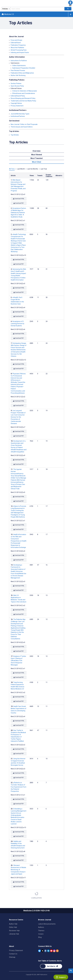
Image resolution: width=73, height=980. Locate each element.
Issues (40, 934)
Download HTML (18, 198)
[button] (70, 2)
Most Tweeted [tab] (36, 158)
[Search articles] (67, 8)
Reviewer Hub (14, 931)
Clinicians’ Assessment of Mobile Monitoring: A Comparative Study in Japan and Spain (18, 869)
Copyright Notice (16, 103)
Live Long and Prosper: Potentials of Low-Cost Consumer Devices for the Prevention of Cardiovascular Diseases (18, 417)
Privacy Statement (17, 106)
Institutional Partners (18, 116)
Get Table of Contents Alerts (50, 961)
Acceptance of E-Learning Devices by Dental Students (17, 324)
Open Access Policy (17, 86)
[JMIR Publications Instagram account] (54, 950)
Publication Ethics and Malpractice (22, 73)
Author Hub (13, 924)
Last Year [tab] (44, 169)
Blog (40, 937)
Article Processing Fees (19, 50)
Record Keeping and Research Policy (23, 98)
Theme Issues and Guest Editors (22, 127)
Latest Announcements (47, 924)
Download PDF (18, 203)
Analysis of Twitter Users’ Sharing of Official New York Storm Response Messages (18, 660)
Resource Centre (16, 920)
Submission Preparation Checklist (23, 68)
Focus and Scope (16, 40)
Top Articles (15, 135)
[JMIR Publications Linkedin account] (48, 950)
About (11, 946)
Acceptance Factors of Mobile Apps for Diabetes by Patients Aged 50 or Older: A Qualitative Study (18, 212)
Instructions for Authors (19, 60)
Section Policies (16, 83)
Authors (41, 927)
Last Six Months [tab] (32, 169)
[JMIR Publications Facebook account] (45, 950)
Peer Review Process (18, 70)
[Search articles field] (37, 8)
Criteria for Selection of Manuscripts (24, 91)
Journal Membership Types (20, 114)
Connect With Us (45, 946)
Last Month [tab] (21, 169)
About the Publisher (17, 47)
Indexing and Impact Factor (20, 52)
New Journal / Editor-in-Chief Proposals (24, 124)
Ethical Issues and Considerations (23, 93)
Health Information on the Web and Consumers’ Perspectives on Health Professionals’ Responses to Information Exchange (18, 541)
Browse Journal (44, 920)
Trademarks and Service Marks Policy (23, 101)
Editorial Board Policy (18, 96)
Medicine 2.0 (8, 14)
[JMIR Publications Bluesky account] (39, 950)
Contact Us (13, 954)
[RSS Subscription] (57, 950)
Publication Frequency (18, 45)
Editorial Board (16, 42)
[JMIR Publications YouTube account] (51, 950)
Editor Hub (13, 927)
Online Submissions (19, 65)
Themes (41, 931)
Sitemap (12, 957)
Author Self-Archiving (18, 75)
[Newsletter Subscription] (51, 966)
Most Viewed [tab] (36, 155)
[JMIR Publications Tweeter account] (42, 950)
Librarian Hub (14, 934)
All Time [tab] (12, 169)
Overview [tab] (36, 151)
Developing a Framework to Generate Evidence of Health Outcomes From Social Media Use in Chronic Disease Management (18, 571)
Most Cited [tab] (36, 162)
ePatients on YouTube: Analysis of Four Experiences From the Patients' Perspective (18, 787)
